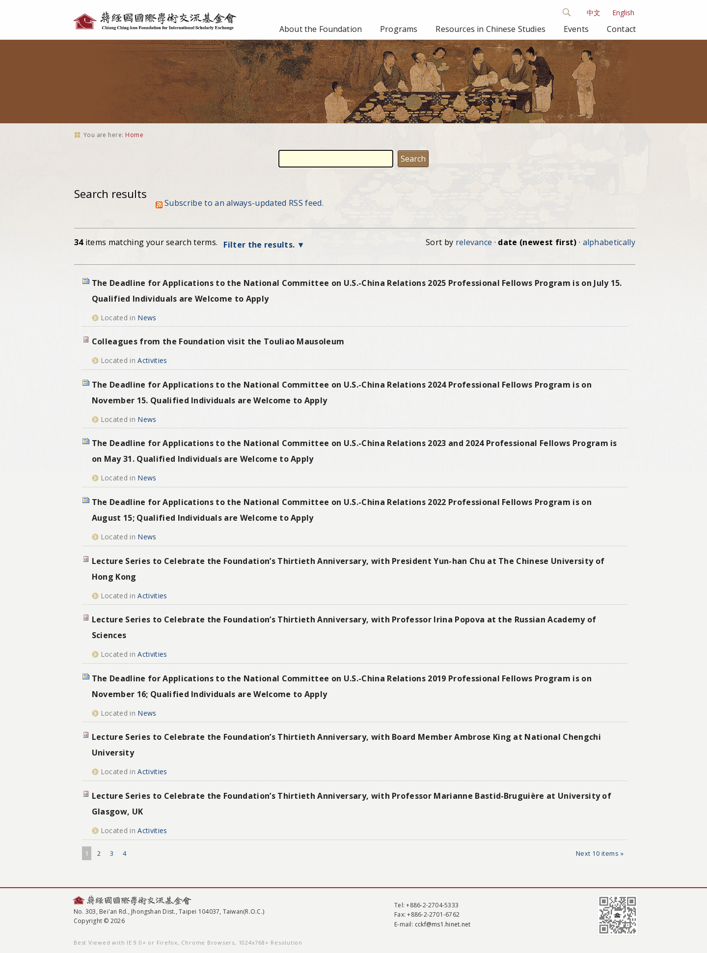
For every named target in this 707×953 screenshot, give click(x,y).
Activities (152, 360)
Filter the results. (260, 244)
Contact (621, 29)
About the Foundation (320, 29)
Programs (398, 29)
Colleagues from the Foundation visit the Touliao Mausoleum (218, 341)
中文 (593, 12)
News (146, 317)
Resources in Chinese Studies (490, 29)
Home (134, 135)
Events (576, 29)
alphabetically (609, 242)
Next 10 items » (600, 853)
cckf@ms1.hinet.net (442, 924)
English (623, 12)
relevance (474, 242)
